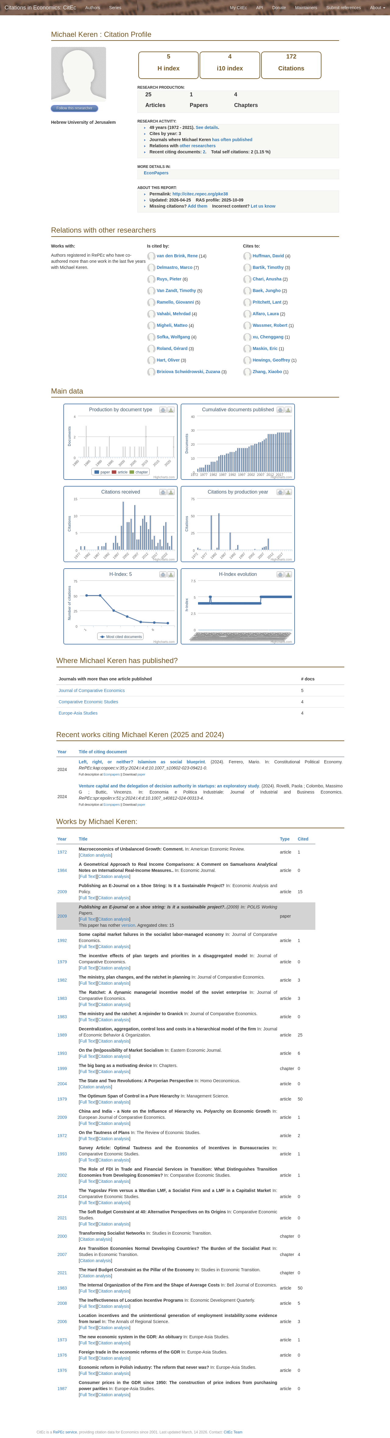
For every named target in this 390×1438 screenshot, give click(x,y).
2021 (62, 1217)
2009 (62, 891)
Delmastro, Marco (174, 267)
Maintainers (306, 7)
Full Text (88, 876)
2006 (62, 1321)
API (259, 7)
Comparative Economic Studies (88, 701)
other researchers (197, 145)
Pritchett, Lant (267, 302)
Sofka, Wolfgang (173, 336)
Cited (306, 839)
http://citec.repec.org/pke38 (200, 193)
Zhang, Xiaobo (267, 371)
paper (141, 774)
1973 (62, 1339)
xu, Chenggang (268, 336)
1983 (62, 998)
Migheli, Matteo (172, 325)
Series (115, 7)
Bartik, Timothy (268, 267)
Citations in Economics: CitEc (40, 8)
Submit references (343, 7)
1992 (62, 940)
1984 (62, 870)
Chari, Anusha (267, 279)
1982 (62, 980)
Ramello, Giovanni (175, 302)
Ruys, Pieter (169, 279)
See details (207, 127)
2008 (62, 1303)
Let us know (263, 206)
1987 (62, 1388)
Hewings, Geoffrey (271, 360)
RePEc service (65, 1432)
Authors (92, 7)
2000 (62, 1236)
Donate (279, 7)
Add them (197, 206)
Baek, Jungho (267, 290)
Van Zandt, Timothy (176, 290)
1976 (62, 1355)
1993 (62, 1053)
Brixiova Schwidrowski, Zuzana (188, 371)
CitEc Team (233, 1432)
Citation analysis (95, 855)
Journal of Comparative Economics (92, 690)
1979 (62, 961)
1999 (62, 1068)
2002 (62, 1175)
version (128, 925)
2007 (62, 1254)
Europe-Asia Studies (78, 713)
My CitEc (238, 7)
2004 (62, 1083)
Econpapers (111, 774)
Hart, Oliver (168, 360)
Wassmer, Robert (270, 325)
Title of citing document (105, 751)
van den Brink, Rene (177, 255)
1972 (62, 852)
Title (86, 839)
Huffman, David (268, 255)
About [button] (377, 7)
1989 (62, 1035)
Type (287, 839)
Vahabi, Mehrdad (173, 313)
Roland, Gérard (172, 348)
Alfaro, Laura (266, 313)
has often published (232, 139)
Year (65, 751)
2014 (62, 1196)
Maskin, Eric (265, 348)
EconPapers (156, 172)
